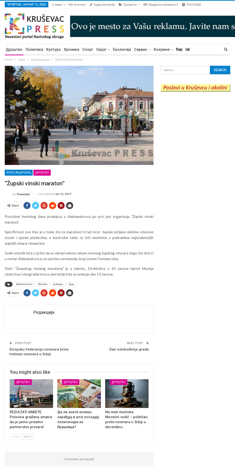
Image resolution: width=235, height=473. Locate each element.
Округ (101, 49)
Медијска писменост (161, 4)
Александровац (18, 172)
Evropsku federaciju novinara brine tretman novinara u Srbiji (39, 351)
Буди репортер (102, 4)
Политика (34, 49)
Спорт (87, 49)
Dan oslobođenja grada (129, 349)
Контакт (77, 4)
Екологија (122, 49)
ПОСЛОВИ (191, 4)
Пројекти (128, 4)
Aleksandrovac (24, 284)
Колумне (162, 49)
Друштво (14, 49)
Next (28, 436)
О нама (57, 4)
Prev (15, 436)
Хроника (71, 49)
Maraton (43, 284)
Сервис (140, 49)
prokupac (58, 284)
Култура (53, 49)
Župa (71, 284)
